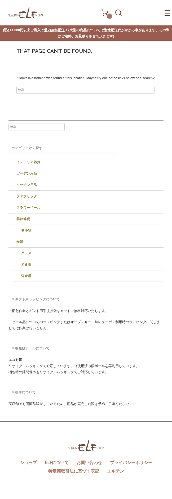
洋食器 (26, 276)
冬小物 (26, 230)
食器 (19, 242)
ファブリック (26, 196)
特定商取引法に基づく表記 (73, 471)
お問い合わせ (89, 462)
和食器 (26, 264)
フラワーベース (28, 208)
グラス (26, 253)
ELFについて (57, 462)
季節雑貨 (23, 219)
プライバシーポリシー (131, 462)
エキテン (115, 471)
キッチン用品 (26, 185)
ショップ (28, 462)
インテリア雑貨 (28, 162)
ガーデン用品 (26, 173)
